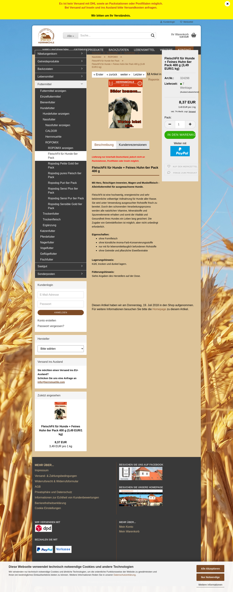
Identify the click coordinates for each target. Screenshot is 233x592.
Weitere (166, 49)
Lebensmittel (144, 49)
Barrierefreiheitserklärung (50, 509)
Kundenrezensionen (133, 151)
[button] (169, 130)
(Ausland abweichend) (189, 98)
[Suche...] (70, 35)
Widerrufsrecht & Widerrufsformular (56, 487)
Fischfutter (46, 265)
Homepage (159, 315)
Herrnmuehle (53, 142)
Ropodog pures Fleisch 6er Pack (64, 181)
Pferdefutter (47, 242)
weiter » (125, 80)
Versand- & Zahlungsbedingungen (56, 481)
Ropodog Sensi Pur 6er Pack (66, 204)
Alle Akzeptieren (210, 568)
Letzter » (139, 80)
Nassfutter (49, 125)
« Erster (98, 80)
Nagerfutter (47, 248)
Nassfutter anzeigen (57, 131)
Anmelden (60, 318)
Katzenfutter (47, 237)
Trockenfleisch (52, 225)
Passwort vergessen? (51, 332)
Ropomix (153, 85)
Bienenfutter (47, 108)
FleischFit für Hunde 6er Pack (63, 161)
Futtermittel (44, 90)
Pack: (167, 123)
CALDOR (51, 137)
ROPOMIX (52, 148)
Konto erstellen (47, 326)
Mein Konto (126, 532)
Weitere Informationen (210, 584)
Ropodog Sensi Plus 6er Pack (63, 196)
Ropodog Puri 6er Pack (62, 188)
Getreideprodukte (89, 49)
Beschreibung (104, 151)
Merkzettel (186, 22)
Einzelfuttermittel (50, 102)
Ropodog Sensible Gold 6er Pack (65, 212)
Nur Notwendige (210, 577)
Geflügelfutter (48, 259)
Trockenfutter (51, 219)
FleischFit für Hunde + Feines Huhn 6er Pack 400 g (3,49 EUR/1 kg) (60, 436)
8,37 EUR (61, 448)
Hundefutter (47, 114)
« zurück (112, 80)
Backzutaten (119, 49)
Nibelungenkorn (55, 49)
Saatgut (42, 272)
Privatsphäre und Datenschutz (53, 498)
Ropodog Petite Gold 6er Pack (63, 171)
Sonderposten (46, 279)
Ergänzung (49, 231)
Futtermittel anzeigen (53, 96)
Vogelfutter (47, 254)
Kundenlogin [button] (167, 22)
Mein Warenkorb (129, 537)
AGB (38, 492)
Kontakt (184, 49)
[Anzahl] (180, 130)
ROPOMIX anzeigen (60, 154)
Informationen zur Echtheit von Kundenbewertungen (67, 503)
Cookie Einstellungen (48, 514)
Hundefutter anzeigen (56, 119)
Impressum (42, 476)
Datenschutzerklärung (124, 575)
